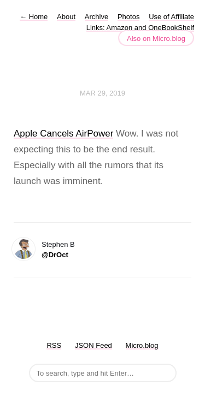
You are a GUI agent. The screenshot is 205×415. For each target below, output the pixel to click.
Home (34, 17)
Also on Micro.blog (156, 38)
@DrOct (55, 255)
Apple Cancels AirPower (63, 133)
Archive (96, 17)
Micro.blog (142, 345)
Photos (128, 17)
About (66, 17)
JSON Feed (93, 345)
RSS (53, 345)
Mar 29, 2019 (102, 93)
